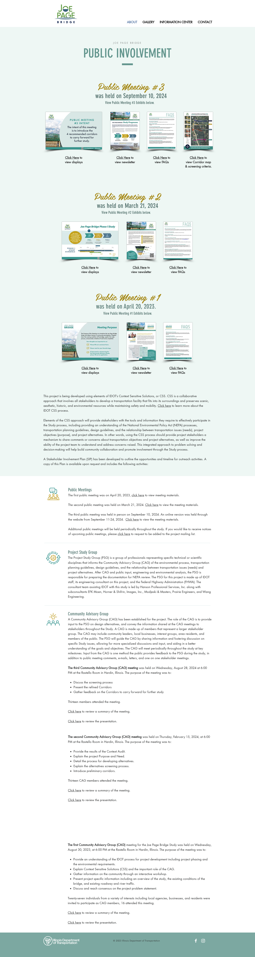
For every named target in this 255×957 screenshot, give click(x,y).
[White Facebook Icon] (195, 940)
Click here (164, 406)
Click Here (123, 158)
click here (124, 534)
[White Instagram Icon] (203, 940)
